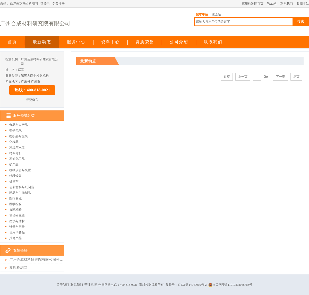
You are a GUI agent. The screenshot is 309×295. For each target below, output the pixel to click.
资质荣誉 (144, 42)
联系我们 (286, 3)
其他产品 (15, 238)
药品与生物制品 (20, 193)
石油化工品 (17, 159)
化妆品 (14, 142)
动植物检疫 (17, 215)
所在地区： (13, 81)
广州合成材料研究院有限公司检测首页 (36, 260)
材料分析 (15, 153)
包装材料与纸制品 (21, 187)
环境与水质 (17, 147)
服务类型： (13, 75)
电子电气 (15, 130)
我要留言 (32, 100)
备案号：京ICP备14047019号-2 (186, 285)
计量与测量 (17, 227)
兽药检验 (15, 210)
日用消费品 (17, 232)
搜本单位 (202, 14)
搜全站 (216, 14)
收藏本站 (303, 3)
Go (266, 77)
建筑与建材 (17, 221)
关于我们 (63, 285)
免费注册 (58, 3)
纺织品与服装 (18, 136)
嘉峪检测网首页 (252, 3)
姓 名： (11, 70)
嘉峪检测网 (18, 268)
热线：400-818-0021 (32, 90)
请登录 (45, 3)
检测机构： (13, 59)
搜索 (300, 21)
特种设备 (15, 176)
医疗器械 (15, 198)
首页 (12, 42)
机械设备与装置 (20, 170)
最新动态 (42, 42)
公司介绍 (179, 42)
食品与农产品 (18, 125)
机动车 (14, 181)
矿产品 (14, 164)
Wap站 (272, 3)
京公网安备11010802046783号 (230, 285)
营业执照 (90, 285)
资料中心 (110, 42)
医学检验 (15, 204)
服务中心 (76, 42)
